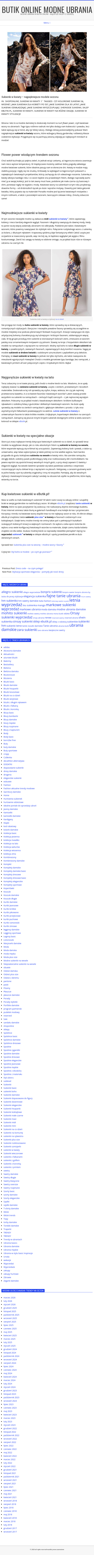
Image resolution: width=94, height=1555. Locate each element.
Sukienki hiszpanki (12, 1108)
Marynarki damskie (12, 943)
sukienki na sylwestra (13, 1136)
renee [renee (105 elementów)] (48, 617)
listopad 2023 (10, 1394)
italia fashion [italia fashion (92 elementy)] (45, 600)
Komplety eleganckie (13, 881)
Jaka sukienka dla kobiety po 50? (30, 104)
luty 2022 (8, 1462)
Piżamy (7, 988)
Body (6, 733)
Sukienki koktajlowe (13, 1112)
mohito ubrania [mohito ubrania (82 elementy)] (46, 613)
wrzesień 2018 (10, 1500)
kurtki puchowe (11, 919)
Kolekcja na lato (11, 843)
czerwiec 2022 (10, 1449)
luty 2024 (8, 1383)
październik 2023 (11, 1397)
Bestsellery (9, 664)
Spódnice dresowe (12, 1043)
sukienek (18, 534)
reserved (8, 1015)
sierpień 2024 (10, 1363)
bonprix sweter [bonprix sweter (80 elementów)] (68, 592)
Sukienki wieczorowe (13, 1153)
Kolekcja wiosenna (12, 850)
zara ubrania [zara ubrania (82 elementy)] (43, 630)
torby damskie (10, 1222)
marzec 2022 (9, 1459)
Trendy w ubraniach (13, 1239)
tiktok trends (9, 1215)
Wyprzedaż (9, 1263)
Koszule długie (10, 898)
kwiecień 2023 (10, 1414)
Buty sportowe (10, 750)
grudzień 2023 (10, 1390)
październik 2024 (11, 1356)
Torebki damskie (11, 1225)
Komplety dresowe (12, 874)
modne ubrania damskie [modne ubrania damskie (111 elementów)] (71, 609)
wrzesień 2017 (10, 1531)
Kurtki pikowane (11, 912)
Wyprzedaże (9, 1267)
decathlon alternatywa (14, 760)
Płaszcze (7, 991)
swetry (7, 1170)
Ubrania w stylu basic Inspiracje (18, 1253)
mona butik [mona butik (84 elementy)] (58, 613)
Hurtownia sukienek (13, 798)
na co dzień (60, 319)
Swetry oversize (11, 1184)
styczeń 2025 (10, 1345)
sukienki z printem (12, 1167)
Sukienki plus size (12, 1139)
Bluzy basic (9, 712)
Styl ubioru (9, 1077)
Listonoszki (9, 940)
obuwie (7, 967)
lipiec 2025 (8, 1325)
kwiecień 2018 (10, 1518)
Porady (7, 998)
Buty (6, 743)
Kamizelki (8, 812)
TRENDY (7, 1232)
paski (6, 984)
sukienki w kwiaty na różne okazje (54, 110)
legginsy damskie (11, 929)
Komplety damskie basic (15, 871)
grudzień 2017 (10, 1528)
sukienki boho (10, 1091)
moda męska (10, 953)
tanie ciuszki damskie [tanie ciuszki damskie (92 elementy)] (32, 625)
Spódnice (8, 1033)
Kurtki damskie (10, 902)
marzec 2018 (9, 1521)
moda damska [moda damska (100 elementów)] (48, 609)
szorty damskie (11, 1194)
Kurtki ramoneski (11, 922)
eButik (22, 421)
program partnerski (13, 1008)
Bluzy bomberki (11, 716)
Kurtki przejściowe (12, 915)
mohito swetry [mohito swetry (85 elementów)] (33, 613)
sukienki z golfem (12, 1160)
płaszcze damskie (12, 995)
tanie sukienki (83, 503)
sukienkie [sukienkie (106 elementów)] (72, 621)
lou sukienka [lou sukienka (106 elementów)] (30, 605)
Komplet (7, 864)
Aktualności (9, 654)
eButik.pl (61, 503)
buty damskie (10, 747)
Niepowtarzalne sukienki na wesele (20, 964)
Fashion (7, 785)
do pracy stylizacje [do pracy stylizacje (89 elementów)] (15, 596)
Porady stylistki (11, 1002)
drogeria (7, 774)
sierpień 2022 (10, 1442)
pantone (7, 981)
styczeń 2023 (10, 1425)
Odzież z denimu (11, 977)
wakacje (7, 1260)
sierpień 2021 (10, 1483)
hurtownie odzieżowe (13, 802)
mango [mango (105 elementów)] (41, 605)
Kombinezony (10, 857)
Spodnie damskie (12, 1053)
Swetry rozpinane (12, 1187)
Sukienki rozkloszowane (15, 1143)
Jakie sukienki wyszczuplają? (43, 107)
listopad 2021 (10, 1473)
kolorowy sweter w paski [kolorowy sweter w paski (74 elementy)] (60, 601)
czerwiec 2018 (10, 1511)
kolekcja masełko (11, 840)
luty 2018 (8, 1524)
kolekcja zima (10, 853)
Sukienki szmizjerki (12, 1146)
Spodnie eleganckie (13, 1060)
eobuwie (8, 781)
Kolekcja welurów (12, 847)
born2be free (10, 740)
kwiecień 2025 (10, 1335)
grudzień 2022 (10, 1428)
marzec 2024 (9, 1380)
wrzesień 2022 (10, 1438)
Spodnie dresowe (12, 1057)
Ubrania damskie (11, 1246)
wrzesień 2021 (10, 1480)
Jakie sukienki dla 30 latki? (64, 104)
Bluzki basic (9, 681)
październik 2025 (11, 1314)
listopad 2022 (10, 1431)
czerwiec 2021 (10, 1490)
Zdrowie (7, 1277)
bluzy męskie (10, 723)
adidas (7, 647)
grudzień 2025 (10, 1308)
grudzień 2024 (10, 1349)
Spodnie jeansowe (12, 1063)
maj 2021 (8, 1493)
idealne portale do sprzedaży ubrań (20, 805)
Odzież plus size (11, 974)
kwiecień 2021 (10, 1497)
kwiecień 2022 (10, 1456)
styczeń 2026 (10, 1304)
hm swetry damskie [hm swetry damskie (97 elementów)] (28, 600)
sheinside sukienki (71, 107)
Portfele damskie (11, 1005)
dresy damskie (10, 771)
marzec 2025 (9, 1339)
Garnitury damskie (12, 791)
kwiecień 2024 (10, 1376)
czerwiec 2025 (10, 1328)
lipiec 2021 (8, 1487)
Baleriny (7, 661)
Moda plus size (10, 957)
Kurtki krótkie (10, 909)
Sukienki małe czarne (13, 1115)
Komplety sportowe (13, 884)
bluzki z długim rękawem (15, 702)
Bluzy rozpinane (11, 726)
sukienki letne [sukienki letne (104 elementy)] (14, 625)
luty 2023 (8, 1421)
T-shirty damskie (11, 1208)
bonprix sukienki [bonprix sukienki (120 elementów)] (51, 592)
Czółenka (8, 757)
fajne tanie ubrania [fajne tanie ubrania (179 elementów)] (64, 595)
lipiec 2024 (8, 1366)
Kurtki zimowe (10, 926)
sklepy (6, 1029)
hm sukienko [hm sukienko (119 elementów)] (9, 601)
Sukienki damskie (12, 1094)
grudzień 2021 (10, 1469)
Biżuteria (8, 678)
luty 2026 (8, 1301)
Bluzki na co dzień (12, 695)
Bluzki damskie (10, 685)
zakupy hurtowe (11, 1274)
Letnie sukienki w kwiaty (65, 411)
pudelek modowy (12, 1012)
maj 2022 (8, 1452)
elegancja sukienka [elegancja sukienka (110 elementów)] (35, 596)
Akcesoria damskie (12, 650)
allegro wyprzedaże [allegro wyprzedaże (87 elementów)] (31, 592)
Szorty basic (9, 1191)
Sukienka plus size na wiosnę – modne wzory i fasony (39, 544)
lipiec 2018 (8, 1507)
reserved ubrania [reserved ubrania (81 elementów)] (71, 618)
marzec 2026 (9, 1297)
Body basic (9, 736)
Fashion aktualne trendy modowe (19, 788)
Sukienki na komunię (13, 1132)
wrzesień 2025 (10, 1318)
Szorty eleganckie (12, 1198)
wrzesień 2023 (10, 1400)
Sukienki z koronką (12, 1163)
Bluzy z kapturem (12, 730)
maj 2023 (8, 1411)
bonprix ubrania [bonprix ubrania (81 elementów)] (81, 592)
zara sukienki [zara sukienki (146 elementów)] (27, 629)
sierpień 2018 (10, 1504)
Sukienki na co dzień (13, 1129)
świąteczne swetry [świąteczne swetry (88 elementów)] (57, 630)
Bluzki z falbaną (11, 705)
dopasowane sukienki (14, 767)
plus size (39, 517)
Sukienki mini (10, 1125)
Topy (6, 1218)
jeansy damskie (11, 809)
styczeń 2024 (10, 1387)
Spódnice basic (10, 1036)
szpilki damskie (11, 1205)
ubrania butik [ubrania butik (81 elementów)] (63, 626)
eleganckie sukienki (13, 778)
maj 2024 (8, 1373)
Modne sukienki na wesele (16, 960)
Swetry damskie (11, 1174)
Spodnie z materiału (13, 1074)
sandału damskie (11, 1022)
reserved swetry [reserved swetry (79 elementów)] (58, 618)
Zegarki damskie (11, 1280)
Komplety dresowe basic (15, 878)
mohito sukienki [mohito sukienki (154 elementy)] (14, 613)
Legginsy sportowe (12, 933)
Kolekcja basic (10, 833)
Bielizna (7, 668)
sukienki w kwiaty (30, 101)
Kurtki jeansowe (11, 905)
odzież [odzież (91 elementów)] (67, 613)
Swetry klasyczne (11, 1181)
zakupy (7, 1270)
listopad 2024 (10, 1352)
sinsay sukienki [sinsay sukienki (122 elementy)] (23, 621)
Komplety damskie (12, 867)
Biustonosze (9, 674)
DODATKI (8, 764)
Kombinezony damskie (14, 860)
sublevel (7, 1081)
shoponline (12, 101)
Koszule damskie (11, 895)
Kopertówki (9, 888)
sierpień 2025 (10, 1321)
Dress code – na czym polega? (29, 568)
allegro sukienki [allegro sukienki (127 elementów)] (12, 592)
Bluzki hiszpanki (11, 688)
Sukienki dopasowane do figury (18, 1098)
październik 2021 (11, 1476)
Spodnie (7, 1046)
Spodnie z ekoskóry (13, 1070)
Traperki (7, 1229)
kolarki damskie (11, 829)
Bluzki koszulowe (11, 692)
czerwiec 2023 (10, 1407)
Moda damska (10, 950)
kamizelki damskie (12, 816)
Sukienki (7, 1084)
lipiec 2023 (8, 1404)
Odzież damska (11, 971)
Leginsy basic (10, 936)
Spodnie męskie (11, 1067)
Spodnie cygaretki (12, 1050)
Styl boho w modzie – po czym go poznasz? (31, 551)
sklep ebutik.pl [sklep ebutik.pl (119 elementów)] (42, 621)
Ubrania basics (10, 1243)
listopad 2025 (10, 1311)
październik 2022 (11, 1435)
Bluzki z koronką (11, 709)
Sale (5, 1019)
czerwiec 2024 (10, 1369)
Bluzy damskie (10, 719)
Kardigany (8, 819)
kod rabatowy (10, 826)
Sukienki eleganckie (13, 1105)
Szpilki (6, 1201)
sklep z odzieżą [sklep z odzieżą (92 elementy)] (59, 621)
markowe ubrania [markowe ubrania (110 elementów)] (30, 609)
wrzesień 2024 (10, 1359)
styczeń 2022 (10, 1466)
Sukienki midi (10, 1122)
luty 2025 (8, 1342)
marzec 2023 (9, 1418)
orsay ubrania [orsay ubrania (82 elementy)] (38, 618)
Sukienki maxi (10, 1119)
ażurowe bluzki (11, 657)
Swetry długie (10, 1177)
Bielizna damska (11, 671)
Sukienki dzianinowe (13, 1101)
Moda (6, 946)
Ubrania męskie (11, 1249)
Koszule (7, 891)
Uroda (6, 1256)
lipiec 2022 (8, 1445)
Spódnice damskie (12, 1039)
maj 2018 (8, 1514)
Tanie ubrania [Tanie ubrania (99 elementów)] (50, 625)
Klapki (6, 822)
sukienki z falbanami (13, 1156)
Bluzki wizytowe (11, 699)
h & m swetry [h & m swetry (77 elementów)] (86, 597)
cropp (6, 754)
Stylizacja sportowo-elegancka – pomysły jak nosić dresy (38, 571)
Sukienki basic (10, 1088)
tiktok (6, 1212)
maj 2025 (8, 1332)
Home (6, 795)
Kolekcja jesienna (12, 836)
